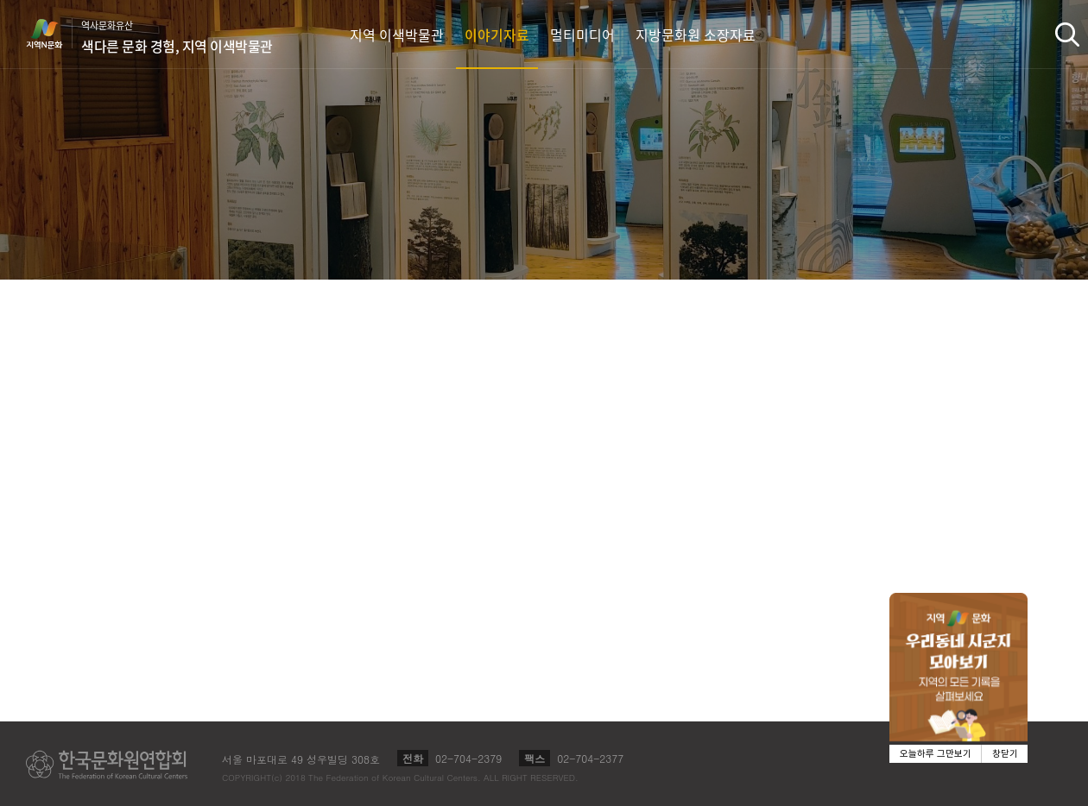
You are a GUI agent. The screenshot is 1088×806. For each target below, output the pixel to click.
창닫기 (1005, 753)
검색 (1067, 34)
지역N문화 (53, 33)
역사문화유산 (177, 37)
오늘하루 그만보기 (935, 753)
